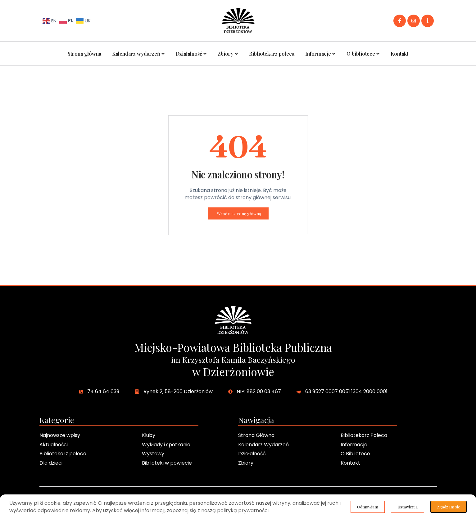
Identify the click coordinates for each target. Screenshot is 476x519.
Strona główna (84, 53)
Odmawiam (448, 506)
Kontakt (399, 53)
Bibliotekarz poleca (271, 53)
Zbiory (228, 53)
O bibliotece (363, 53)
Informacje (320, 53)
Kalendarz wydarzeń (138, 53)
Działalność (191, 53)
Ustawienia (406, 506)
